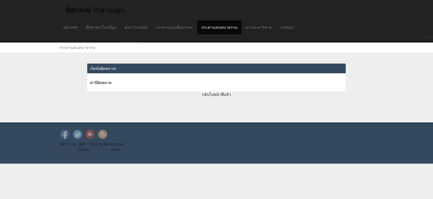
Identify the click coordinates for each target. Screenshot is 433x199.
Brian (115, 150)
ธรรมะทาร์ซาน (259, 27)
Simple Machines (111, 144)
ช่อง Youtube (136, 27)
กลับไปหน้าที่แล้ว (216, 94)
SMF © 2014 (88, 144)
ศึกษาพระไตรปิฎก (101, 27)
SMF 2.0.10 (67, 144)
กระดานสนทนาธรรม (219, 27)
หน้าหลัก (70, 27)
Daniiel (83, 150)
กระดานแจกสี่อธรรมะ (174, 27)
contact (287, 27)
